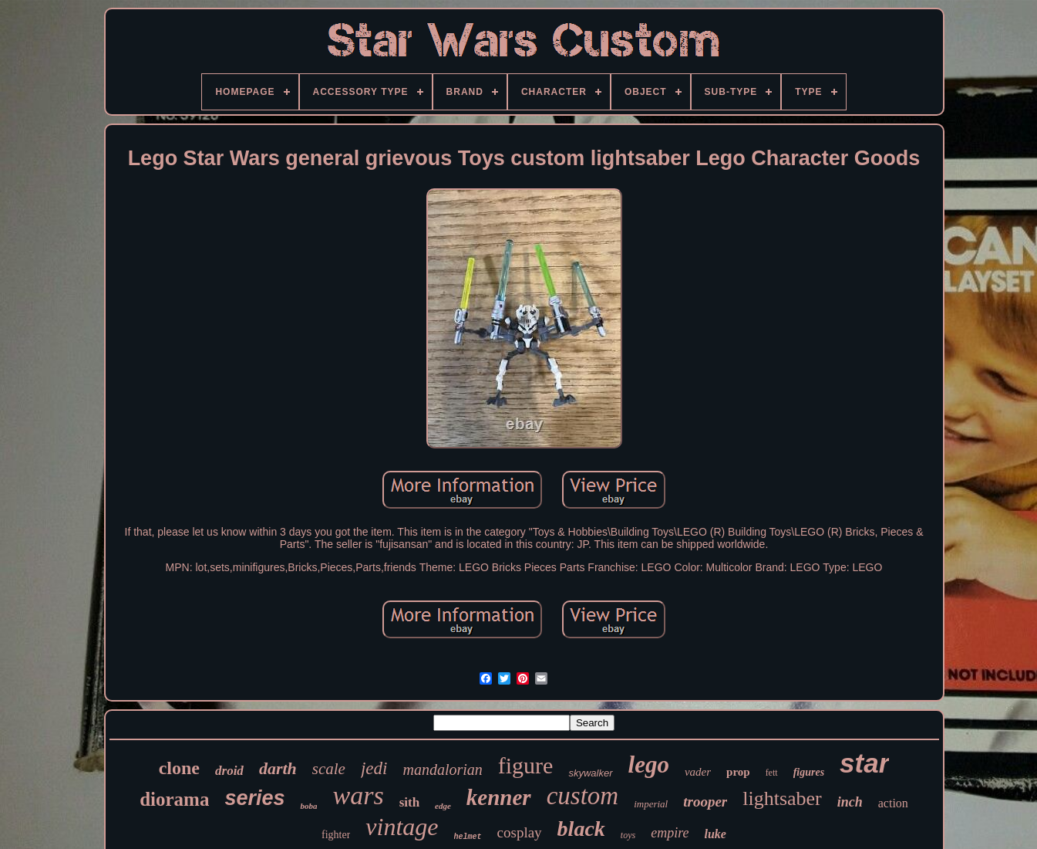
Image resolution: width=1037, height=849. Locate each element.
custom (583, 796)
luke (715, 834)
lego (648, 764)
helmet (468, 837)
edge (443, 805)
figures (808, 772)
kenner (498, 797)
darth (278, 768)
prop (738, 772)
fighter (336, 835)
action (893, 803)
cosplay (519, 832)
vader (698, 772)
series (254, 798)
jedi (374, 768)
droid (229, 770)
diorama (174, 799)
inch (850, 802)
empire (670, 833)
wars (357, 795)
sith (409, 802)
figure (526, 765)
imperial (651, 804)
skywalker (590, 773)
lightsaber (782, 798)
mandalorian (442, 769)
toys (628, 835)
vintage (401, 827)
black (581, 829)
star (864, 763)
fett (772, 772)
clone (179, 768)
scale (328, 768)
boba (308, 805)
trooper (705, 801)
